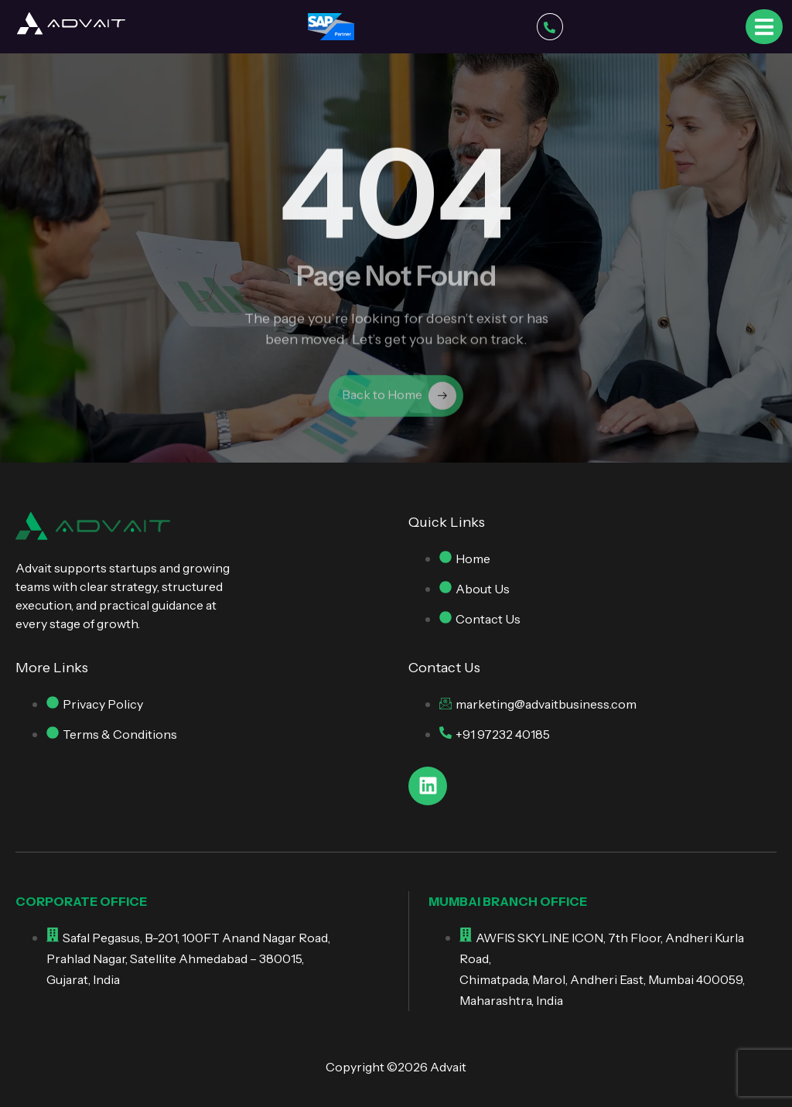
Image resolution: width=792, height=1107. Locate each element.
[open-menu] (764, 26)
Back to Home (399, 401)
